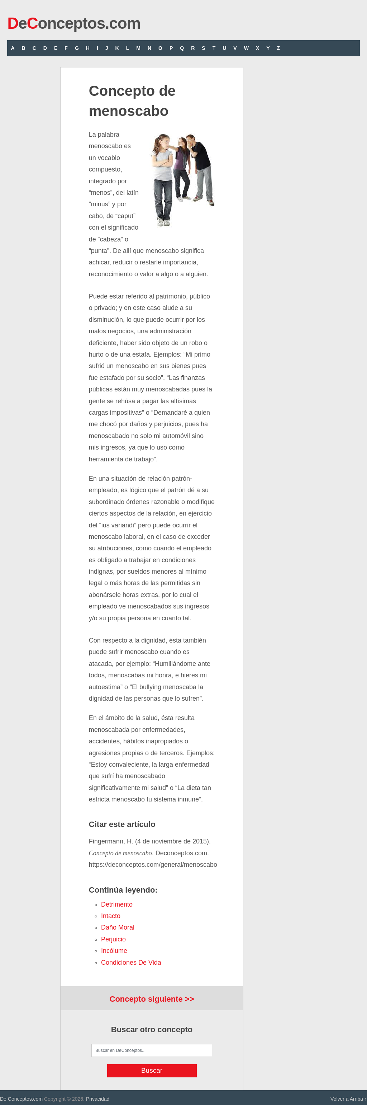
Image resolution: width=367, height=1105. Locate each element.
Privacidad (97, 1099)
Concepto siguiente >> (152, 999)
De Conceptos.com (21, 1099)
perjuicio (113, 939)
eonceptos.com (73, 23)
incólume (114, 950)
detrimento (117, 904)
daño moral (117, 927)
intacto (110, 916)
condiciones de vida (131, 962)
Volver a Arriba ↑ (348, 1099)
